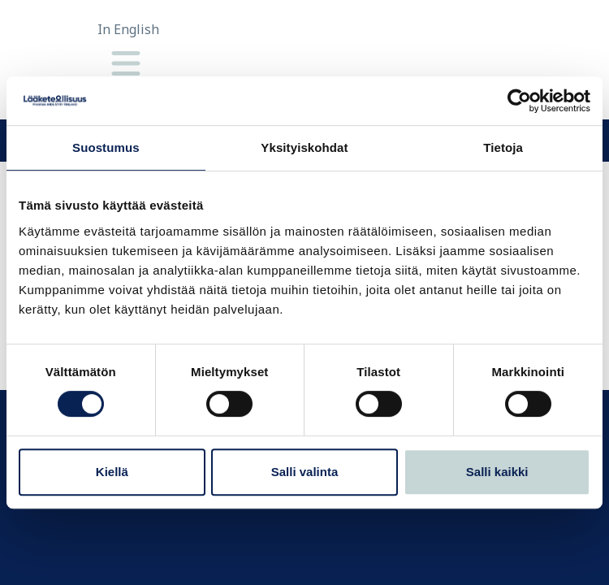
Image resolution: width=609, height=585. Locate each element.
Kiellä (112, 472)
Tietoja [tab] (503, 147)
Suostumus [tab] (106, 147)
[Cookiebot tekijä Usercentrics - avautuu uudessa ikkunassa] (519, 101)
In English (128, 29)
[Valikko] (125, 64)
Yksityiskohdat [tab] (304, 147)
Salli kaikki (497, 472)
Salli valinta (305, 472)
